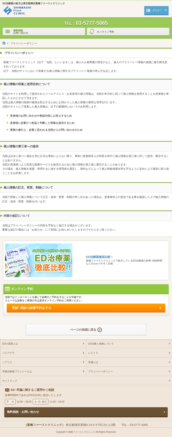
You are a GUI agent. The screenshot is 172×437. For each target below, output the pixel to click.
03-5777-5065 (86, 23)
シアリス (7, 362)
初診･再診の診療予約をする (31, 308)
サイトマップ (9, 380)
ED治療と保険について (101, 343)
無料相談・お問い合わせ (23, 411)
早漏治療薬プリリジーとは (17, 371)
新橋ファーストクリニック (81, 432)
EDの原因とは (10, 343)
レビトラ (93, 352)
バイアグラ (8, 352)
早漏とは (93, 362)
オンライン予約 (100, 32)
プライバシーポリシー (100, 371)
